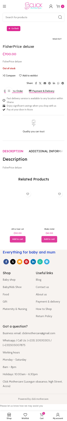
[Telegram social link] (46, 261)
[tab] (13, 151)
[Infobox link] (33, 126)
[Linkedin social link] (33, 261)
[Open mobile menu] (4, 6)
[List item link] (16, 279)
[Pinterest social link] (26, 261)
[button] (18, 239)
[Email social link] (19, 261)
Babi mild (49, 229)
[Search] (33, 17)
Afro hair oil (17, 229)
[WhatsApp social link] (40, 261)
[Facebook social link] (6, 261)
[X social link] (13, 261)
